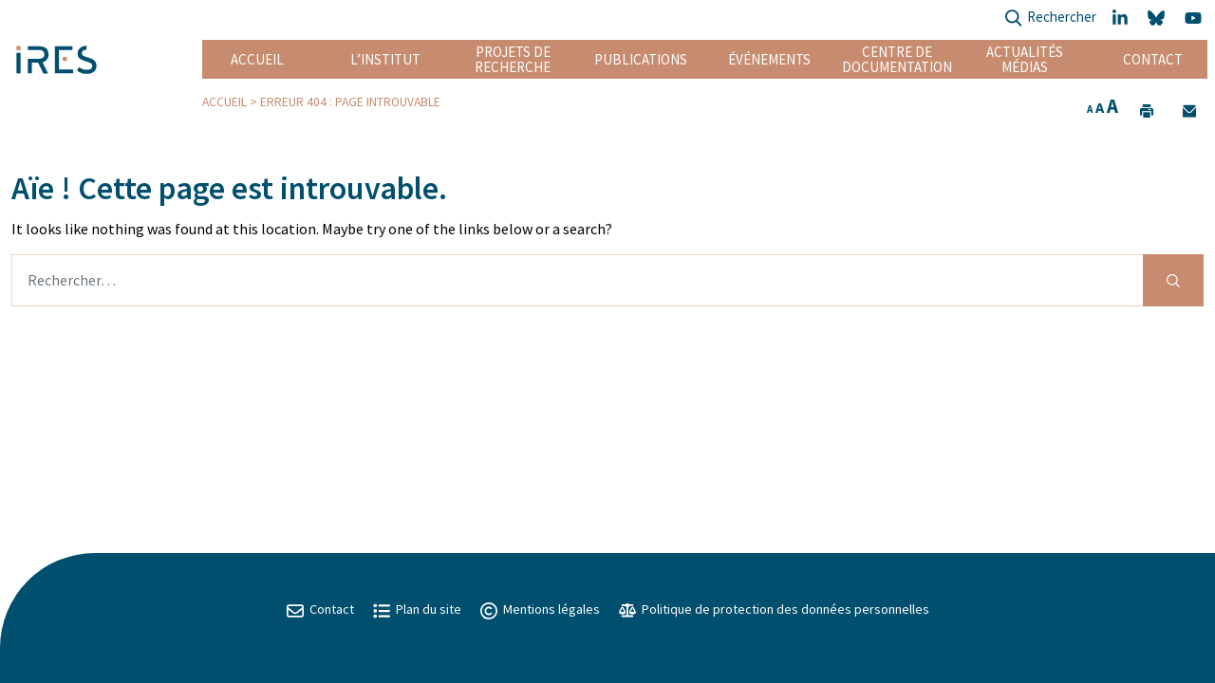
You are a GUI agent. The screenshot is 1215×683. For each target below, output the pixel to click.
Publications (640, 59)
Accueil (257, 59)
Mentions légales (540, 609)
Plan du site (417, 609)
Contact (1153, 59)
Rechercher (1050, 18)
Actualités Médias (1024, 59)
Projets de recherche (513, 59)
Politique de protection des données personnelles (774, 609)
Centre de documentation (896, 59)
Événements (769, 59)
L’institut (385, 59)
